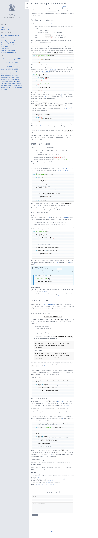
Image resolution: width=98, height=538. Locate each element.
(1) (45, 96)
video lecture (4, 89)
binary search (4, 64)
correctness (4, 69)
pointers (11, 81)
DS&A (12, 15)
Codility (53, 24)
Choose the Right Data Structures (10, 45)
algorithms (51, 484)
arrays (17, 60)
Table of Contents (5, 29)
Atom (52, 531)
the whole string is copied (45, 410)
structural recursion (5, 87)
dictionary (66, 217)
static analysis (18, 85)
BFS (7, 62)
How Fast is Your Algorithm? (8, 50)
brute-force (3, 66)
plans (6, 81)
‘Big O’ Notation (5, 47)
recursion (13, 83)
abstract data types (6, 59)
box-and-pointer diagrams (14, 64)
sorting (9, 85)
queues (9, 83)
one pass (48, 217)
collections (40, 269)
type (59, 9)
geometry (11, 75)
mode (44, 164)
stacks (13, 85)
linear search (52, 69)
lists (14, 79)
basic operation (46, 71)
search (3, 85)
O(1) (70, 108)
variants (20, 87)
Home (2, 27)
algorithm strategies (6, 60)
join (67, 418)
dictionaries (6, 71)
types (16, 87)
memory (18, 79)
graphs (16, 75)
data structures (44, 484)
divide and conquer (13, 71)
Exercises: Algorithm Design (8, 52)
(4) (58, 295)
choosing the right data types (62, 7)
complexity (17, 66)
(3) (34, 263)
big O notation (12, 62)
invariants (17, 77)
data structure (52, 11)
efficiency (37, 484)
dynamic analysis (5, 73)
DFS (2, 71)
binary (16, 62)
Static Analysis (5, 48)
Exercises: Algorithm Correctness (10, 35)
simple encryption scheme (50, 304)
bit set (38, 477)
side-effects (48, 482)
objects (3, 81)
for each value (63, 168)
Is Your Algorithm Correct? (8, 41)
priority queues (16, 81)
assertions (3, 62)
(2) (71, 107)
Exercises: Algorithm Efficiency (9, 43)
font (45, 366)
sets (6, 85)
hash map (46, 475)
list (62, 418)
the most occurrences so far (63, 170)
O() (61, 94)
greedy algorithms (5, 77)
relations (19, 83)
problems (4, 83)
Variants (3, 37)
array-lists (13, 60)
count (69, 168)
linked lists (10, 79)
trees (13, 87)
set (66, 108)
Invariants (3, 39)
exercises (5, 75)
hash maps (11, 77)
